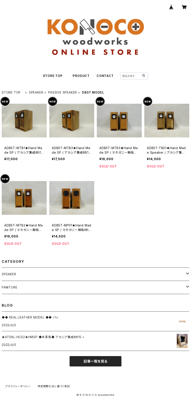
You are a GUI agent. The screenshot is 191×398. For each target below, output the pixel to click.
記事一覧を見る (95, 361)
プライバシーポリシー (18, 386)
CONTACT (105, 76)
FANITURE (9, 287)
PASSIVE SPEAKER (62, 92)
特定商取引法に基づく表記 (54, 386)
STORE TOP (54, 76)
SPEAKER (36, 92)
